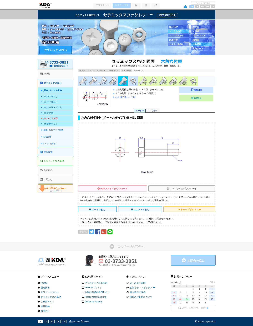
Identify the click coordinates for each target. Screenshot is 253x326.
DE (207, 6)
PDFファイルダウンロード (112, 188)
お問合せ (205, 98)
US (197, 6)
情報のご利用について (140, 296)
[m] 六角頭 (48, 113)
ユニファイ (153, 111)
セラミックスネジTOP (96, 70)
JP (192, 6)
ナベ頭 (196, 31)
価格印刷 (205, 89)
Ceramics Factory (93, 301)
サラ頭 (196, 27)
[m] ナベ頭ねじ (51, 102)
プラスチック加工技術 (96, 282)
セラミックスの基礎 (54, 161)
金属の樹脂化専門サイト (97, 292)
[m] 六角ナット (51, 124)
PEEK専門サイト (93, 287)
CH (213, 6)
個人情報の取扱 (137, 292)
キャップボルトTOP (189, 209)
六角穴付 (197, 44)
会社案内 (48, 170)
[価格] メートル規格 (53, 90)
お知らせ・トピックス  (142, 287)
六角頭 (196, 40)
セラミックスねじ (55, 49)
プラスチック (102, 5)
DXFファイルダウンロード (182, 188)
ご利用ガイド (47, 301)
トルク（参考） (176, 44)
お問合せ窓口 (196, 260)
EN (202, 6)
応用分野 (173, 40)
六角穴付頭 (126, 70)
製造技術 (48, 152)
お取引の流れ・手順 (125, 97)
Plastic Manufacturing (95, 296)
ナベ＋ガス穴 (199, 35)
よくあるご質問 (137, 282)
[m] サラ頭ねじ (51, 96)
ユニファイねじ (176, 35)
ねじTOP (173, 27)
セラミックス (121, 5)
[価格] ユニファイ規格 (54, 130)
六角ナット (198, 48)
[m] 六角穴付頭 (51, 118)
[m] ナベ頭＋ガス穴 (53, 107)
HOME (82, 70)
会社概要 (45, 306)
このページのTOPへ (130, 246)
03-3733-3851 (121, 261)
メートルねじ (175, 31)
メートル (140, 111)
